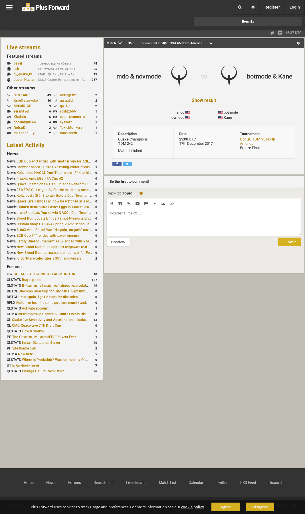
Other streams (21, 88)
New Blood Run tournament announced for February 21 (61, 253)
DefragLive (68, 95)
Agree (226, 506)
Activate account (35, 308)
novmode (176, 117)
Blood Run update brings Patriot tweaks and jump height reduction (70, 218)
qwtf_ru (66, 106)
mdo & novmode (138, 76)
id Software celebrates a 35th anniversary (49, 258)
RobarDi (20, 128)
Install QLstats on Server (41, 343)
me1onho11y (24, 133)
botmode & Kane (269, 76)
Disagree (260, 506)
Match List (167, 482)
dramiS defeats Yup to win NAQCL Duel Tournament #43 (61, 213)
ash (19, 69)
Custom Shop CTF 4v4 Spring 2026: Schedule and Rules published (70, 224)
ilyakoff (66, 122)
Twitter (222, 482)
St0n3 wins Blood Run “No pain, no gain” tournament (59, 230)
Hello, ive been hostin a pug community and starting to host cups (68, 303)
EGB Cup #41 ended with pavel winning (48, 236)
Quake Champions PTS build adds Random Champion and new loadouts (74, 184)
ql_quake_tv (23, 74)
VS (204, 77)
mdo (180, 112)
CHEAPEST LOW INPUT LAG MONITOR (44, 274)
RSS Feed (248, 482)
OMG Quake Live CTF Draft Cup (36, 326)
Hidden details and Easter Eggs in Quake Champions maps (63, 207)
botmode (231, 112)
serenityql (21, 111)
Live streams (24, 47)
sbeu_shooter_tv (73, 117)
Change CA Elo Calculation (43, 371)
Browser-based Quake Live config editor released (55, 167)
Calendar (196, 482)
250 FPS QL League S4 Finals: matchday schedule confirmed (64, 190)
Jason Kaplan (24, 80)
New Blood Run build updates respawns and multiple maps (63, 247)
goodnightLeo (25, 122)
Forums (14, 266)
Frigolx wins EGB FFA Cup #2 (40, 178)
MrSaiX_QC (22, 106)
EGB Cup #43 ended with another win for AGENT (55, 161)
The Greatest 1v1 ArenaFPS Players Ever (44, 337)
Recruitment (104, 482)
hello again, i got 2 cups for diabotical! (49, 297)
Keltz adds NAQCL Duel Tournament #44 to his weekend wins (65, 173)
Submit (289, 246)
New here (25, 354)
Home (13, 153)
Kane (228, 117)
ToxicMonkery (71, 128)
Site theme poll (24, 348)
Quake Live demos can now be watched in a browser (58, 201)
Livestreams (136, 482)
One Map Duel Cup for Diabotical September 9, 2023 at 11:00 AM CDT (74, 291)
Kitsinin (20, 117)
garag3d (66, 101)
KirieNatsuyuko (26, 101)
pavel (20, 63)
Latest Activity (26, 145)
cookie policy (192, 506)
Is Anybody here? (26, 366)
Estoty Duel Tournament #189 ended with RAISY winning (61, 241)
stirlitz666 (68, 111)
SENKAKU (22, 95)
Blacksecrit (68, 133)
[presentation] (150, 263)
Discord (275, 482)
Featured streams (24, 56)
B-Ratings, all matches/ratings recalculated (56, 286)
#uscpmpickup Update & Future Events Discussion (58, 314)
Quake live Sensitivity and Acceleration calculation (51, 320)
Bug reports (31, 280)
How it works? (33, 331)
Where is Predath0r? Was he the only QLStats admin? (64, 360)
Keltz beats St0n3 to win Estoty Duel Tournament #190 (60, 196)
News (51, 482)
